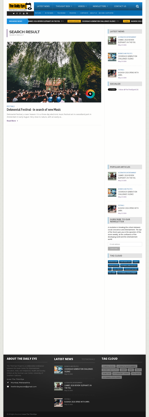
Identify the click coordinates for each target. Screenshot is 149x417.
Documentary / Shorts (121, 373)
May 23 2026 (122, 45)
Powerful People (109, 366)
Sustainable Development (127, 273)
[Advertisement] (125, 128)
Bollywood (118, 269)
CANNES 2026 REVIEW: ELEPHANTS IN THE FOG (45, 21)
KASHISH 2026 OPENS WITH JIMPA (128, 73)
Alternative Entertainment (127, 37)
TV (110, 269)
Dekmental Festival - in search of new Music (34, 109)
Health (138, 370)
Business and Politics (74, 21)
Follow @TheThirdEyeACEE (128, 89)
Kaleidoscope (113, 265)
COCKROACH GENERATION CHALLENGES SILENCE (99, 21)
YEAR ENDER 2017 (125, 262)
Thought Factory (131, 269)
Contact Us (120, 6)
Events (136, 262)
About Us (93, 13)
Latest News (43, 6)
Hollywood (136, 373)
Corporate (84, 13)
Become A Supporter (106, 13)
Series (131, 370)
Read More (12, 121)
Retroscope (113, 262)
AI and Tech (106, 373)
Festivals (127, 21)
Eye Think (112, 273)
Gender (123, 370)
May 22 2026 (122, 78)
